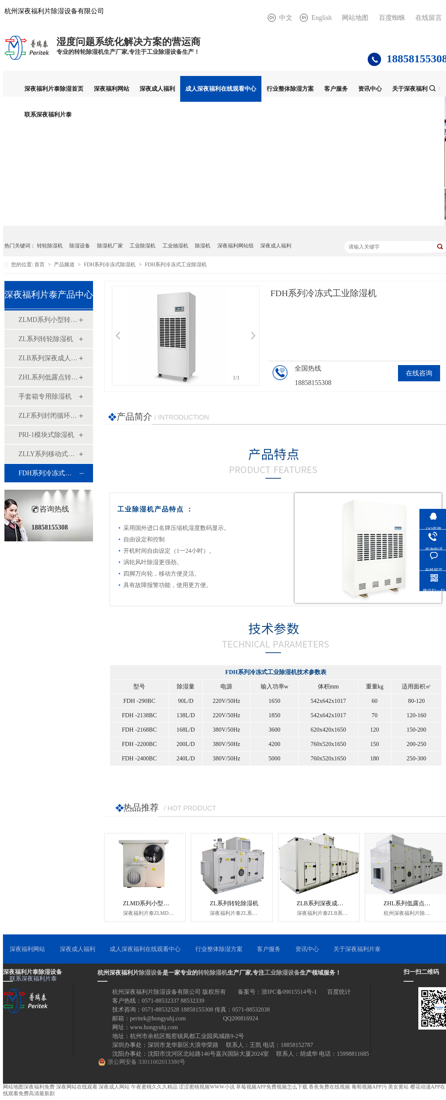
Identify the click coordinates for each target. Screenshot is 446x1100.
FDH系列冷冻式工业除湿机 (176, 264)
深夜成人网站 (114, 1087)
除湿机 (202, 246)
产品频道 (65, 264)
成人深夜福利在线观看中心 (220, 89)
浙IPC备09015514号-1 (289, 992)
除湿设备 (79, 246)
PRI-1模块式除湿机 (46, 434)
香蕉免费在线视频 (329, 1087)
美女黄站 (398, 1087)
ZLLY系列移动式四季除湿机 (48, 454)
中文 (285, 17)
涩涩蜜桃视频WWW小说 (207, 1087)
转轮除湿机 (50, 246)
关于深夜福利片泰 (415, 89)
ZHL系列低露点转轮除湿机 (48, 377)
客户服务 (336, 89)
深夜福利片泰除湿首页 (53, 89)
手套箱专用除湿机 (45, 396)
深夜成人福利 (157, 89)
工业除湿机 (142, 246)
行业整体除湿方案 (290, 89)
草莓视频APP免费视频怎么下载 (272, 1087)
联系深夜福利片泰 (48, 114)
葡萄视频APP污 (369, 1087)
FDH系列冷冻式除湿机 (110, 264)
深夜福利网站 (111, 89)
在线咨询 (419, 373)
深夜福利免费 (39, 1087)
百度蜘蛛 (392, 17)
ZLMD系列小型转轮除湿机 (48, 319)
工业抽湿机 (175, 246)
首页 (40, 264)
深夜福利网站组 (235, 246)
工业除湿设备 (282, 972)
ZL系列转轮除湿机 (45, 339)
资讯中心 (370, 89)
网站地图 (355, 17)
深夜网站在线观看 (76, 1087)
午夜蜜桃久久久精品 (154, 1087)
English (321, 17)
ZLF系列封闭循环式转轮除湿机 (48, 415)
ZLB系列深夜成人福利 (48, 358)
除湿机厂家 (110, 246)
